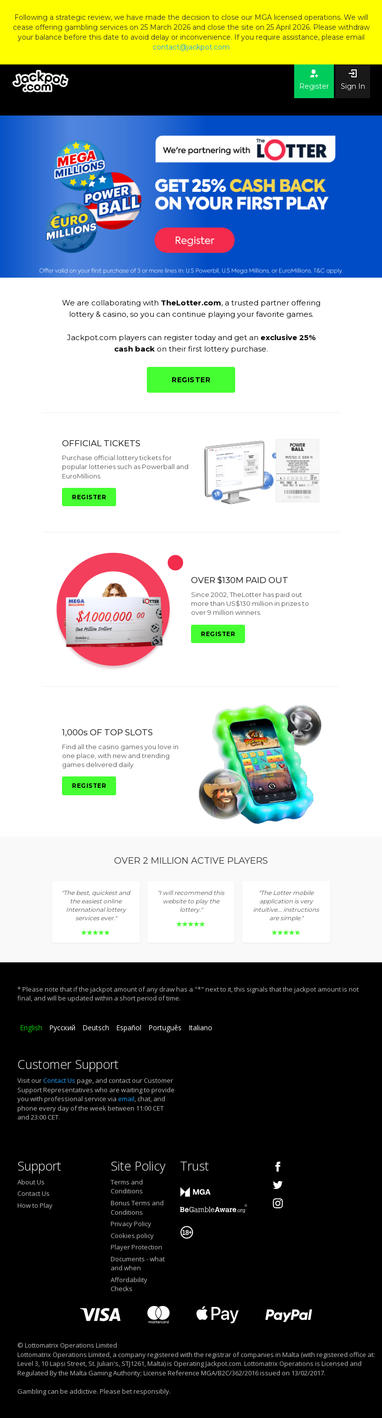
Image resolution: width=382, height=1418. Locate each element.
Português (165, 1027)
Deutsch (95, 1027)
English (31, 1027)
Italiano (200, 1027)
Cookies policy (132, 1235)
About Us (31, 1182)
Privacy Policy (131, 1223)
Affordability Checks (129, 1284)
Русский (62, 1027)
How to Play (35, 1205)
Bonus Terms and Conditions (137, 1207)
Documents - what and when (138, 1263)
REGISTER (191, 379)
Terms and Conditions (127, 1187)
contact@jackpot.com (191, 47)
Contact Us (59, 1080)
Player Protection (136, 1246)
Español (128, 1027)
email (126, 1098)
